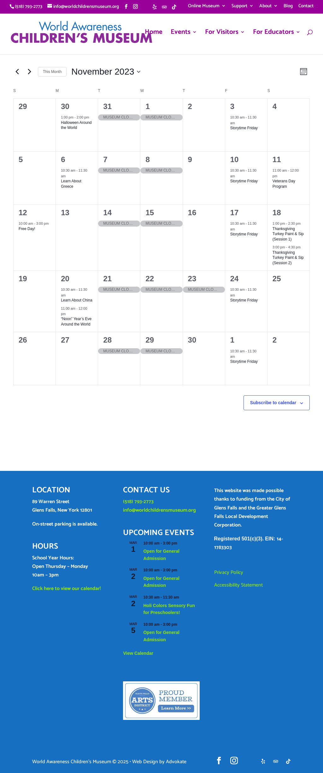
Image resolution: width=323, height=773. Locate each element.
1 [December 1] (232, 340)
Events (181, 33)
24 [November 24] (234, 278)
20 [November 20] (65, 278)
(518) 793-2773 (138, 501)
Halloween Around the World (76, 125)
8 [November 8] (147, 159)
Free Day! (27, 229)
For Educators (273, 33)
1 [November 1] (147, 106)
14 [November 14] (107, 212)
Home (153, 33)
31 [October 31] (107, 106)
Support (239, 6)
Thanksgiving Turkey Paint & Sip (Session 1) (288, 234)
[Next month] (29, 72)
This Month (52, 72)
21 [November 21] (107, 278)
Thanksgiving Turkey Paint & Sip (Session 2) (288, 257)
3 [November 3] (232, 106)
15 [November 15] (149, 212)
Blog (288, 6)
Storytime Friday (244, 128)
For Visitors (221, 33)
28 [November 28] (107, 340)
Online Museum (204, 6)
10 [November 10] (234, 159)
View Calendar (138, 653)
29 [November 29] (149, 340)
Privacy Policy (228, 572)
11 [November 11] (277, 159)
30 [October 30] (65, 106)
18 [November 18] (277, 212)
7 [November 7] (105, 159)
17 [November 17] (234, 212)
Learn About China (76, 300)
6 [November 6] (63, 159)
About (265, 6)
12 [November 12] (23, 212)
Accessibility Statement (238, 585)
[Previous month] (17, 72)
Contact (306, 6)
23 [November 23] (192, 278)
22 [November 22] (149, 278)
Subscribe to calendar (273, 402)
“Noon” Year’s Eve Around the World (76, 321)
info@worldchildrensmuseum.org (159, 510)
